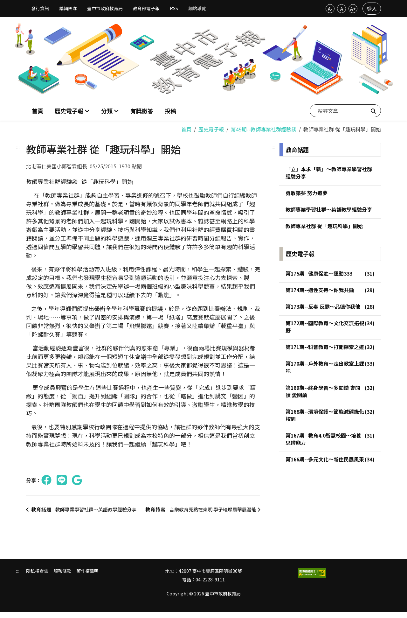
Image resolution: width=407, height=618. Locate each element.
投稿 (170, 110)
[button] (110, 110)
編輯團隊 (68, 8)
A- (330, 8)
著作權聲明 (87, 577)
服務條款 (62, 577)
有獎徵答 (141, 110)
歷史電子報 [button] (70, 110)
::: (18, 145)
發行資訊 (40, 8)
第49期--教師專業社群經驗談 (263, 128)
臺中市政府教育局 (105, 8)
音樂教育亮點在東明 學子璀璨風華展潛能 (200, 512)
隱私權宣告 (37, 577)
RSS (174, 8)
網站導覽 (197, 8)
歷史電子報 (211, 128)
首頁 (37, 110)
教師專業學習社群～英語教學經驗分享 (82, 512)
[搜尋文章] (345, 110)
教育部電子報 (146, 8)
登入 (372, 8)
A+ (353, 8)
